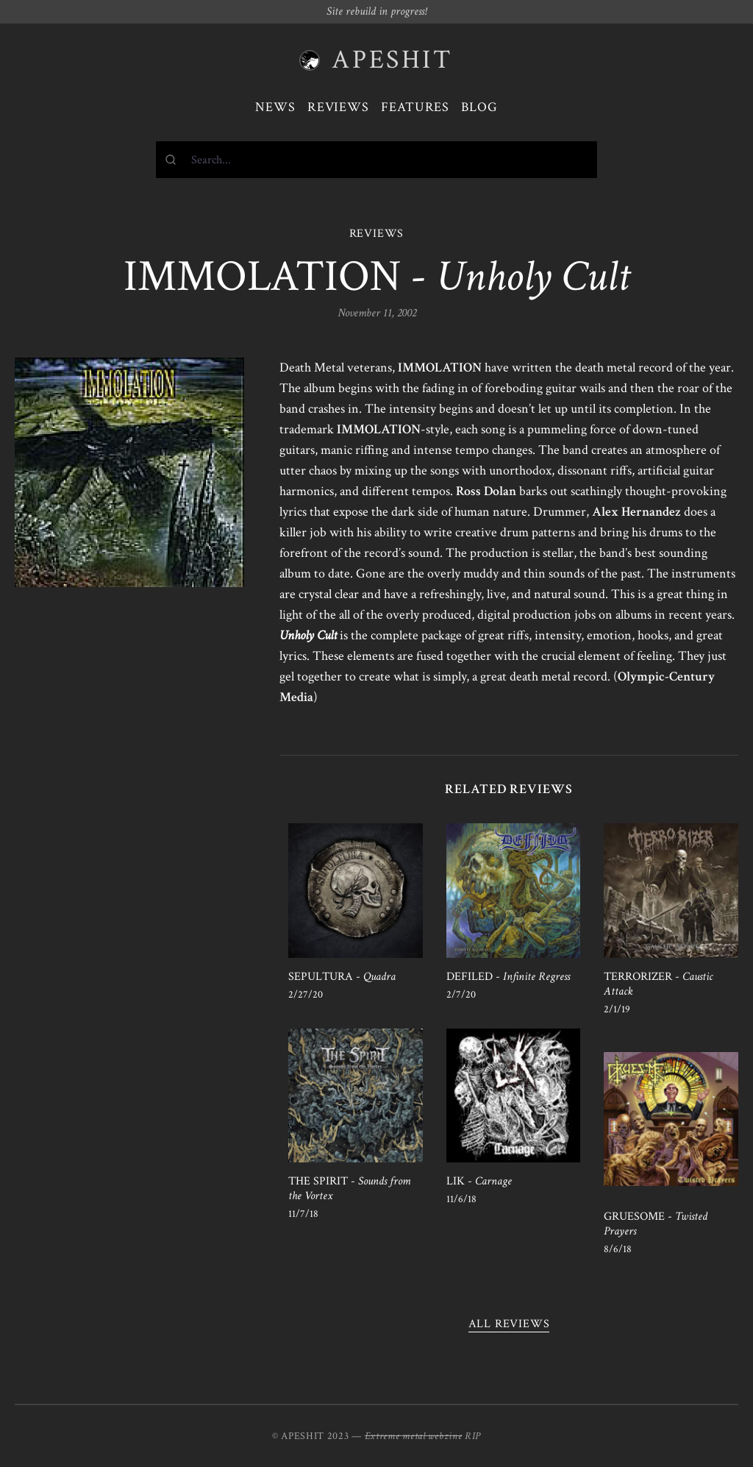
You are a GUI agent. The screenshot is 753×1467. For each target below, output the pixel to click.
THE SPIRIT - (349, 1188)
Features (415, 107)
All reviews (509, 1324)
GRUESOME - (655, 1224)
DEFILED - (508, 976)
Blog (479, 107)
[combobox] (376, 159)
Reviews (338, 107)
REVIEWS (376, 233)
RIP (473, 1436)
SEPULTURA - (342, 976)
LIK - (479, 1181)
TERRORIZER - (658, 984)
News (275, 107)
